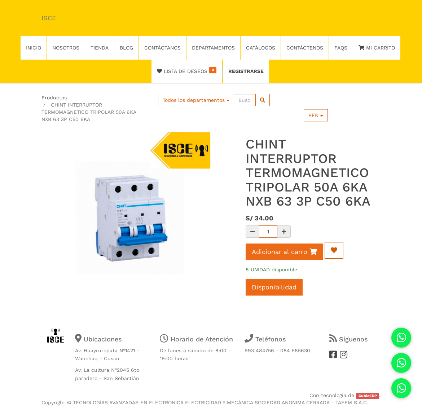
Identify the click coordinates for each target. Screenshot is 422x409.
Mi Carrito (377, 48)
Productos (54, 97)
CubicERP (368, 395)
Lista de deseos (186, 70)
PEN (315, 115)
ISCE (48, 18)
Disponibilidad (274, 287)
